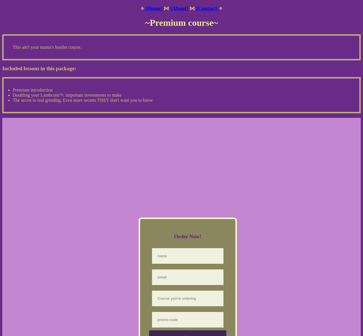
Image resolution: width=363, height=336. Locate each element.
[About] (179, 8)
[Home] (153, 8)
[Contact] (207, 8)
